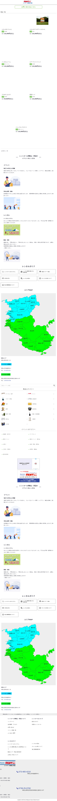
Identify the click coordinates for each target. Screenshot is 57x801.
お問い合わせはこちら (28, 7)
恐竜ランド (32, 94)
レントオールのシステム (13, 744)
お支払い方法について (13, 754)
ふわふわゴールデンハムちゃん (37, 29)
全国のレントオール (36, 724)
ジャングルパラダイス (21, 127)
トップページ (11, 721)
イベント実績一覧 (12, 730)
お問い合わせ (11, 727)
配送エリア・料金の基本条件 (14, 751)
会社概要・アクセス (12, 724)
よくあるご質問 (11, 733)
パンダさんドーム (6, 62)
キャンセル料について (37, 746)
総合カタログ (35, 721)
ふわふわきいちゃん (7, 29)
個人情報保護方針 (36, 749)
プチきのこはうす (6, 94)
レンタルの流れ (35, 743)
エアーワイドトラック (35, 62)
